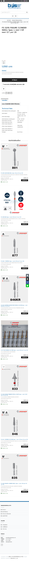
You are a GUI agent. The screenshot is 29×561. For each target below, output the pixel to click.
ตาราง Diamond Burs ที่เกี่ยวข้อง (11, 104)
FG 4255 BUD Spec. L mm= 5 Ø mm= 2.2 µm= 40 (11, 217)
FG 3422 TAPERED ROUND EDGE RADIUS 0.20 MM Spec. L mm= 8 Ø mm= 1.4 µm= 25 (14, 306)
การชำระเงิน (4, 529)
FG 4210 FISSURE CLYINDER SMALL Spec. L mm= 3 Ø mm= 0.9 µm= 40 (14, 484)
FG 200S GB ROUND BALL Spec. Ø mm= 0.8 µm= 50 (12, 173)
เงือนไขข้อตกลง (5, 511)
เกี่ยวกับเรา (4, 509)
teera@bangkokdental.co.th (11, 537)
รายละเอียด (4, 100)
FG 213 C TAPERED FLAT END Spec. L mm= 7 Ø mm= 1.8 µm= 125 (14, 439)
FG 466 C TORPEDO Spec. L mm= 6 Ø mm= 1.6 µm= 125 (12, 261)
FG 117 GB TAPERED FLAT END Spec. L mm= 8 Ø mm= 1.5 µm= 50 (14, 350)
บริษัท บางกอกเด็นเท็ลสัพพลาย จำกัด (15, 556)
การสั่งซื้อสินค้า (4, 526)
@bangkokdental (9, 541)
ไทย (26, 1)
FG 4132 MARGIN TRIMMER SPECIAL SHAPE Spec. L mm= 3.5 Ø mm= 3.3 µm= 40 (14, 395)
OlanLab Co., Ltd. (14, 558)
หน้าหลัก (9, 20)
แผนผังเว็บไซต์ (4, 515)
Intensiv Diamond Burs (17, 20)
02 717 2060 (8, 540)
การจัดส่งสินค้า (4, 524)
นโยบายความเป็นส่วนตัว (6, 513)
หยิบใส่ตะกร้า (24, 180)
